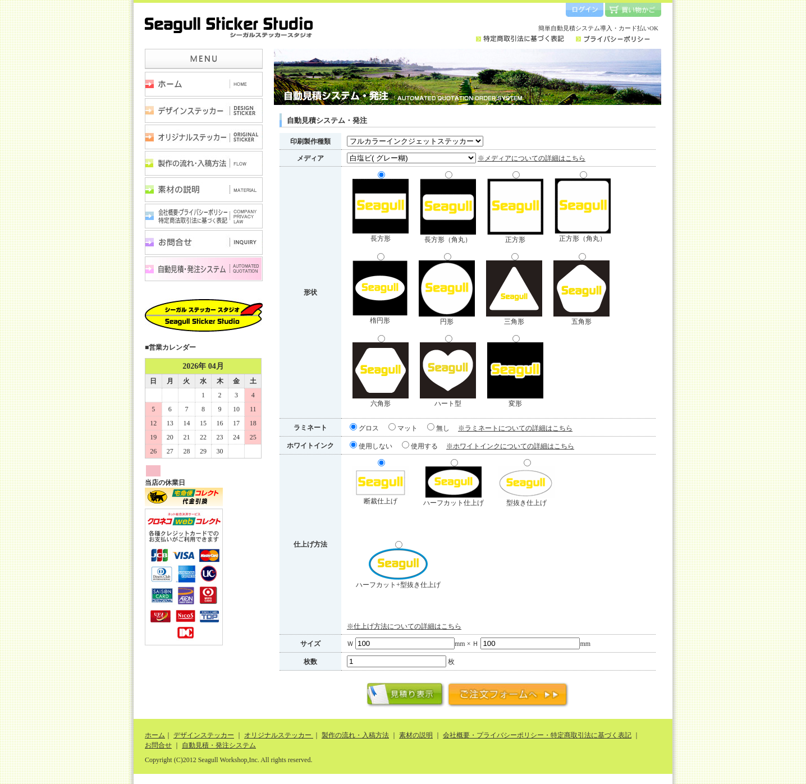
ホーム (204, 84)
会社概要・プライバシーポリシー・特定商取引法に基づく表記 (204, 216)
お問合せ (204, 242)
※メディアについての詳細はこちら (531, 158)
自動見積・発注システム (204, 268)
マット (403, 428)
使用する (420, 446)
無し (438, 428)
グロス (364, 428)
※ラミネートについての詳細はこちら (515, 428)
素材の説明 (204, 189)
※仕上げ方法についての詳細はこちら (404, 626)
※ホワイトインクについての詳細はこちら (510, 446)
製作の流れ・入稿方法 (204, 163)
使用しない (371, 446)
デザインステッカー (204, 110)
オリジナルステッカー (204, 137)
